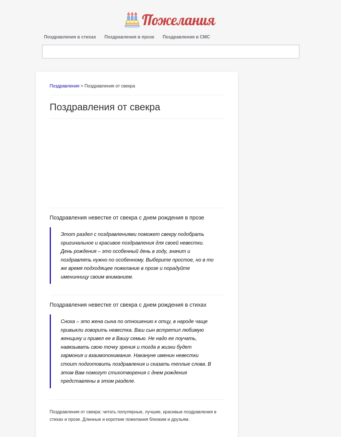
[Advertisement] (137, 163)
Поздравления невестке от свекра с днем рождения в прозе (127, 217)
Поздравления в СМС (186, 37)
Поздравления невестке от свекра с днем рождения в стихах (128, 305)
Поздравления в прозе (129, 37)
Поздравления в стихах (70, 37)
